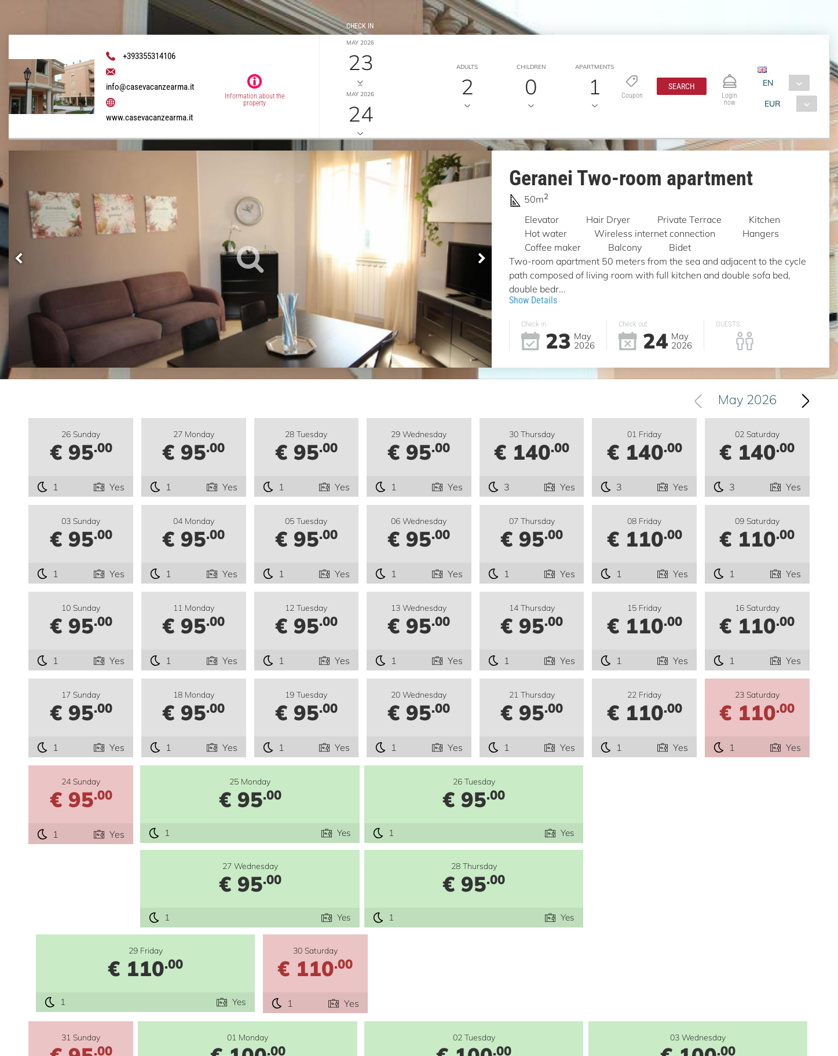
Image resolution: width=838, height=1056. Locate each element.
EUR (772, 103)
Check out (359, 77)
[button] (682, 86)
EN (768, 83)
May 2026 (747, 401)
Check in (360, 26)
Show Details (533, 300)
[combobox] (783, 82)
